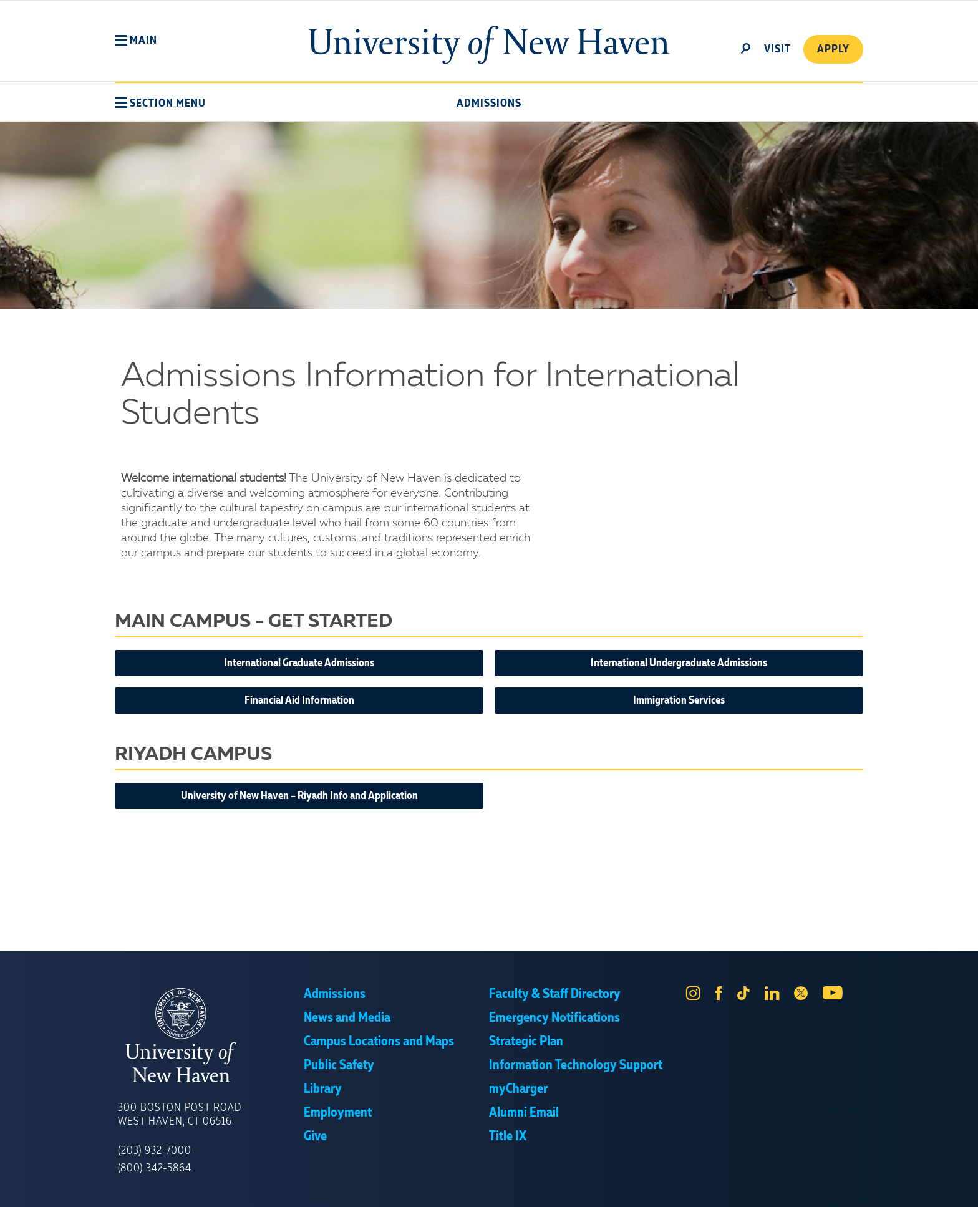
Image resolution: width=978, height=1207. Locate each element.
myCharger (518, 1089)
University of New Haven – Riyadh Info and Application (299, 796)
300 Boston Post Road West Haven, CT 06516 (179, 1114)
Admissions (489, 103)
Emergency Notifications (554, 1018)
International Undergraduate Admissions (679, 663)
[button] (136, 40)
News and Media (347, 1018)
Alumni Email (524, 1113)
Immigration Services (679, 700)
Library (323, 1089)
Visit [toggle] (777, 49)
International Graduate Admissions (299, 663)
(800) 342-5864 (154, 1168)
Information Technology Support (575, 1065)
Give (315, 1136)
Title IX (507, 1136)
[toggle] (746, 47)
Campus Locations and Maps (379, 1042)
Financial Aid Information (299, 700)
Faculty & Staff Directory (555, 994)
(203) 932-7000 (154, 1150)
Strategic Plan (526, 1042)
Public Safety (339, 1065)
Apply (833, 49)
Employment (338, 1113)
